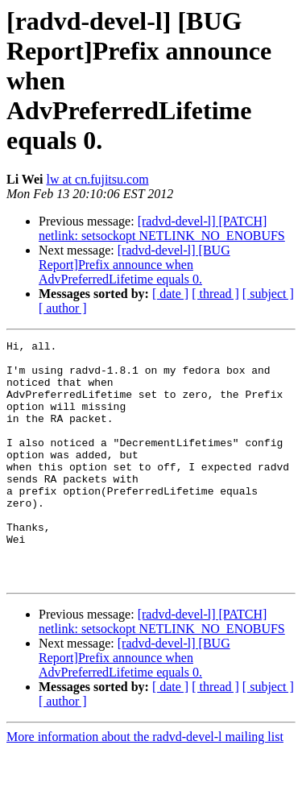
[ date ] (170, 293)
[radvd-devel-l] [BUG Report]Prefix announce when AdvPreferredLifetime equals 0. (134, 264)
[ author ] (63, 308)
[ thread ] (215, 293)
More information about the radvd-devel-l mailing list (144, 785)
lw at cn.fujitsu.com (98, 179)
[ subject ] (268, 293)
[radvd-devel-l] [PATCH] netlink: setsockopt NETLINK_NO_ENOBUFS (162, 228)
